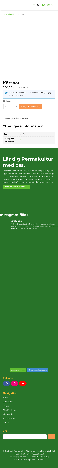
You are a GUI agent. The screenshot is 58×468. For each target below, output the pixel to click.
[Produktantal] (11, 106)
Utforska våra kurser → (16, 187)
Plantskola (12, 14)
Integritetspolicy (21, 460)
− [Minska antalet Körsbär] (5, 106)
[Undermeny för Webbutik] (13, 401)
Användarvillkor (37, 460)
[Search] (51, 436)
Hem (5, 14)
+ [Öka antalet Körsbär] (16, 106)
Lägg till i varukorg (30, 106)
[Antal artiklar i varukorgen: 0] (38, 4)
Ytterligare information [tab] (16, 118)
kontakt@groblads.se (18, 457)
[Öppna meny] (34, 4)
